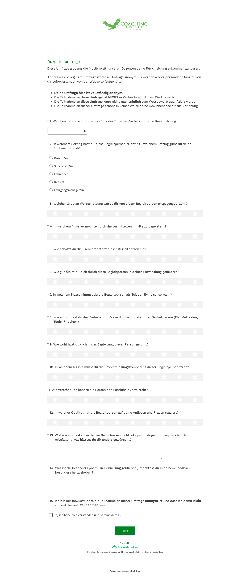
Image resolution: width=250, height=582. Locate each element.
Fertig (125, 531)
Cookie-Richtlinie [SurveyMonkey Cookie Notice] (132, 571)
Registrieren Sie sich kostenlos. (148, 552)
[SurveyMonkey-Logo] (125, 547)
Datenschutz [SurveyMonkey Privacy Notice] (116, 571)
